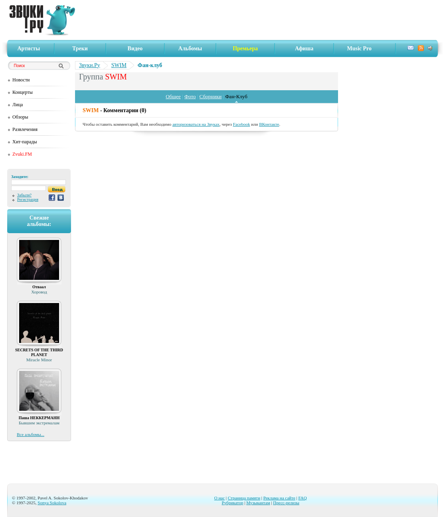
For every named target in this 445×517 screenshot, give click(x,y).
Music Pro (359, 49)
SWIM (119, 65)
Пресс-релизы (286, 502)
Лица (17, 104)
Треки (80, 49)
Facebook (241, 124)
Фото (190, 96)
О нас (219, 497)
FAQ (303, 497)
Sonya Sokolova (52, 502)
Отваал (39, 287)
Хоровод (39, 291)
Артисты (29, 49)
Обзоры (20, 117)
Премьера (245, 49)
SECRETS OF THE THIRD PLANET (39, 352)
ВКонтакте (269, 124)
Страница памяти (244, 497)
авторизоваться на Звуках (196, 124)
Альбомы (190, 49)
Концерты (22, 92)
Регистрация (27, 199)
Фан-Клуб (236, 96)
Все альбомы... (30, 434)
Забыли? (24, 195)
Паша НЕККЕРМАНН (39, 418)
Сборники (211, 96)
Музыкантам (258, 502)
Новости (21, 80)
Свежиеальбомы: (39, 221)
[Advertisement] (259, 20)
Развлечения (25, 129)
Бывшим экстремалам (39, 422)
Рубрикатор (232, 502)
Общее (173, 96)
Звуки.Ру (89, 65)
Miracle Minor (39, 359)
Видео (135, 49)
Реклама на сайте (279, 497)
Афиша (304, 49)
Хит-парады (24, 142)
